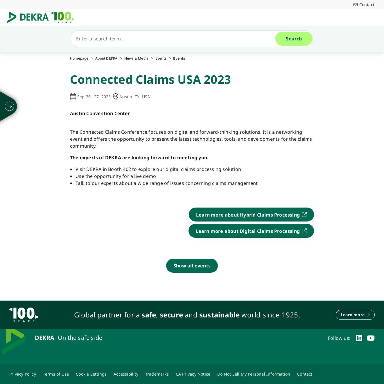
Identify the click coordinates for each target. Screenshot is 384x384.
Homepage (79, 58)
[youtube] (371, 338)
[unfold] (9, 106)
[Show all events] (192, 266)
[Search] (175, 39)
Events (160, 58)
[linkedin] (359, 338)
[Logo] (43, 17)
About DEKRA (106, 58)
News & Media (136, 58)
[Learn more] (355, 315)
